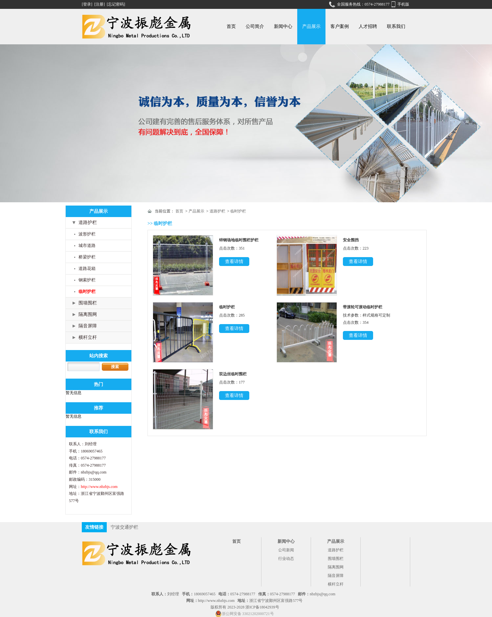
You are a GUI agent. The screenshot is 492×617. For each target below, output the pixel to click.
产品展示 (311, 26)
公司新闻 (286, 550)
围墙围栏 (87, 302)
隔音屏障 (87, 325)
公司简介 (255, 26)
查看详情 (234, 261)
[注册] (100, 4)
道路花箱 (87, 268)
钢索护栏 (87, 279)
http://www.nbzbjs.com (99, 486)
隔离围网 (87, 314)
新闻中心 (283, 26)
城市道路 (87, 245)
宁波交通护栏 (124, 527)
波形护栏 (87, 233)
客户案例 (339, 26)
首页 (231, 26)
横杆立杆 (87, 337)
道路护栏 (87, 222)
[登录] (87, 4)
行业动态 (286, 558)
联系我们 (396, 26)
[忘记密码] (116, 4)
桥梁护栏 (87, 256)
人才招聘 (368, 26)
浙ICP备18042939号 (262, 607)
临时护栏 (87, 291)
